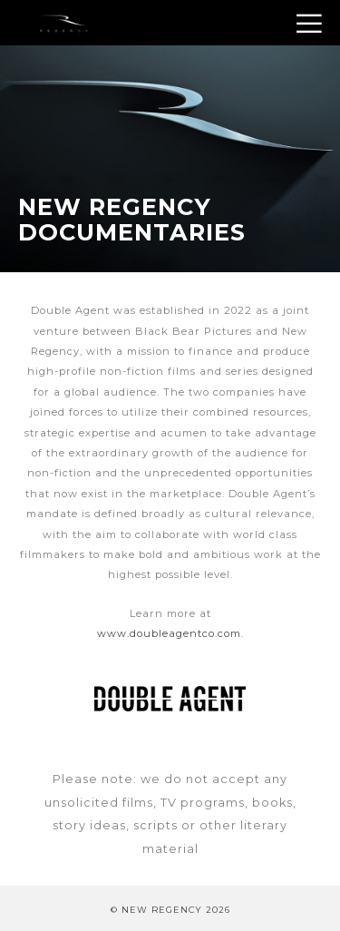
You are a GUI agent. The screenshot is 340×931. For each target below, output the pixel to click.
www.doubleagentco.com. (170, 633)
